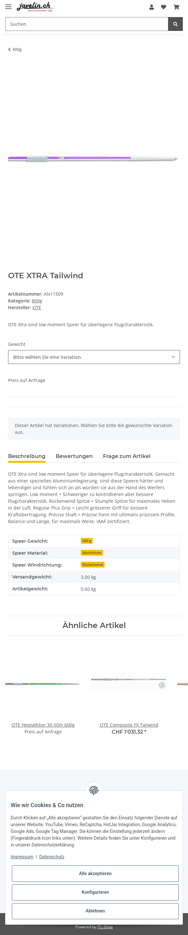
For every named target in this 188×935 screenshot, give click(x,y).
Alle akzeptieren (95, 873)
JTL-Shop (105, 927)
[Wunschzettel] (163, 7)
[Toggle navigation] (8, 4)
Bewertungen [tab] (74, 456)
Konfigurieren (95, 892)
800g (37, 301)
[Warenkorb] (176, 7)
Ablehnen (95, 910)
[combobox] (94, 357)
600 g (86, 541)
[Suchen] (86, 24)
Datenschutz (51, 856)
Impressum (22, 856)
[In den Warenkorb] (13, 69)
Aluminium (91, 552)
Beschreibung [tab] (26, 456)
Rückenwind (92, 564)
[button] (151, 7)
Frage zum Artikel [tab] (127, 456)
